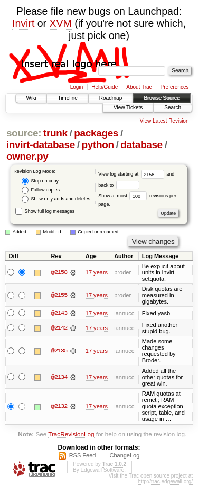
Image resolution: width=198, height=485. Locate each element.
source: (23, 133)
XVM (61, 23)
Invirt (23, 23)
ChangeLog (124, 455)
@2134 (59, 377)
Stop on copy (40, 181)
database (141, 144)
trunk (55, 133)
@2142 (59, 328)
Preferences (175, 87)
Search (172, 108)
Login (76, 87)
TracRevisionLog (71, 434)
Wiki (31, 98)
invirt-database (40, 144)
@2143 (59, 313)
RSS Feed (82, 455)
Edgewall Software (102, 470)
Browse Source (162, 98)
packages (96, 133)
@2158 (59, 272)
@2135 (59, 350)
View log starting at (132, 174)
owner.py (27, 156)
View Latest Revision (164, 121)
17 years (97, 272)
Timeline (67, 98)
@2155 (59, 295)
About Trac (139, 87)
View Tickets (128, 108)
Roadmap (110, 98)
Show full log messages (44, 211)
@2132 (59, 406)
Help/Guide (104, 87)
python (97, 144)
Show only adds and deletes (56, 199)
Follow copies (41, 190)
